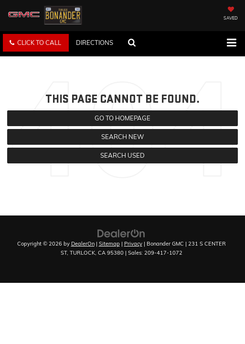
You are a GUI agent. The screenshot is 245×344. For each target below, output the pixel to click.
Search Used (122, 155)
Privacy (133, 243)
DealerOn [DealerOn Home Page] (83, 243)
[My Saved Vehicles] (231, 14)
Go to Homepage (122, 118)
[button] (36, 43)
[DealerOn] (121, 232)
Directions (94, 42)
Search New (122, 136)
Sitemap (109, 243)
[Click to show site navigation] (231, 43)
